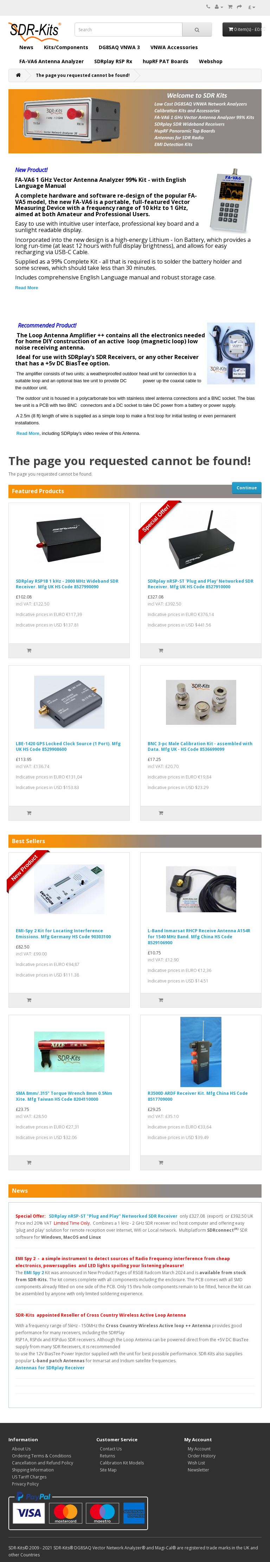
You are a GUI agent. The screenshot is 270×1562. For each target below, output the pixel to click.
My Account (199, 1449)
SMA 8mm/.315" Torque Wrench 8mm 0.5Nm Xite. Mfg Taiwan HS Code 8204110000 (64, 1096)
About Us (21, 1449)
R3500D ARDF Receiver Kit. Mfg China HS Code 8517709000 (198, 1096)
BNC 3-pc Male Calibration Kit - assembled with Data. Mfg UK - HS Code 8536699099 (200, 747)
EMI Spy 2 (34, 1273)
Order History (202, 1456)
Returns (107, 1456)
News (26, 47)
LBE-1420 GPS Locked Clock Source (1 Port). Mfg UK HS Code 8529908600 (68, 747)
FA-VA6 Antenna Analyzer (51, 61)
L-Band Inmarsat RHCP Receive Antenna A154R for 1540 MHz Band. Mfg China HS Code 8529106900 (199, 937)
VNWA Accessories (174, 47)
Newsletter (198, 1470)
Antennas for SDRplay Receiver (50, 1368)
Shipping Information (33, 1470)
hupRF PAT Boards (165, 61)
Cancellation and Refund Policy (42, 1463)
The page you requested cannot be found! (83, 75)
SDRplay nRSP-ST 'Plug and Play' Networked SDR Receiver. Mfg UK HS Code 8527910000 (200, 584)
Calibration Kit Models (122, 1463)
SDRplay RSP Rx (113, 61)
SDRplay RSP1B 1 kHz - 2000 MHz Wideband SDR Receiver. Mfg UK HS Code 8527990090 (67, 584)
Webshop (211, 61)
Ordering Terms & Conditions (41, 1456)
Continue (247, 488)
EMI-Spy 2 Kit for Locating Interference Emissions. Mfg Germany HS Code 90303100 (63, 934)
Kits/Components (66, 47)
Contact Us (111, 1449)
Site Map (108, 1470)
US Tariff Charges (29, 1477)
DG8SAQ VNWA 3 (119, 47)
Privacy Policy (25, 1484)
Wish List (196, 1463)
